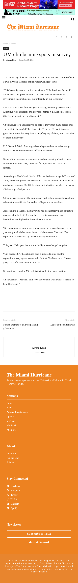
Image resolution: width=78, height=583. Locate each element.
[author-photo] (39, 342)
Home (5, 43)
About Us (11, 430)
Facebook (13, 486)
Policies (10, 462)
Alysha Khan (11, 60)
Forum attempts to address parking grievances (20, 326)
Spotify (12, 508)
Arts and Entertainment (17, 412)
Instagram (13, 490)
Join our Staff (13, 458)
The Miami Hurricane (29, 374)
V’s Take (11, 421)
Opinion (10, 416)
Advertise (11, 453)
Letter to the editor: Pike (62, 324)
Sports (10, 407)
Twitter (12, 495)
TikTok (12, 499)
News (13, 43)
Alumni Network (39, 542)
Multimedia (12, 425)
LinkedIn (13, 504)
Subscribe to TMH (39, 533)
